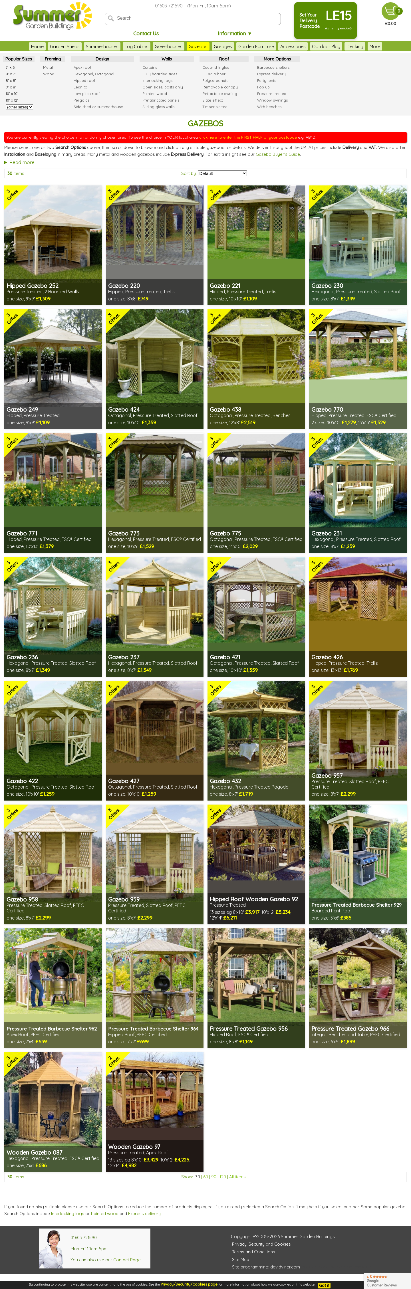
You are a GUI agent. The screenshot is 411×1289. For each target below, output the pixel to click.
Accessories (281, 46)
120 (222, 1176)
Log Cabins (125, 46)
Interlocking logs (67, 1213)
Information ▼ (235, 33)
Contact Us (146, 33)
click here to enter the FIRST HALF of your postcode (248, 137)
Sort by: (189, 173)
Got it (324, 1285)
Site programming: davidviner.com (266, 1267)
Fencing (366, 46)
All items (237, 1176)
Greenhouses (157, 46)
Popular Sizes (18, 59)
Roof (224, 59)
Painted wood (104, 1213)
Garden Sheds (53, 46)
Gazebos (186, 46)
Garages (211, 46)
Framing (53, 59)
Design (102, 59)
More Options (277, 59)
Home (26, 46)
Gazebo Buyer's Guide (278, 154)
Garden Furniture (245, 46)
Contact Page (127, 1259)
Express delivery (144, 1213)
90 (213, 1176)
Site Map (240, 1259)
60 (205, 1176)
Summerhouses (90, 46)
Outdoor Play (315, 46)
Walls (167, 59)
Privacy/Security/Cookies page (189, 1284)
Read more (22, 162)
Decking (343, 46)
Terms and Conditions (253, 1251)
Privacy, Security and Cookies (261, 1244)
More (386, 46)
